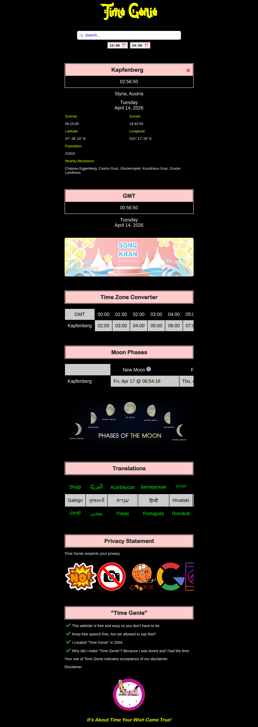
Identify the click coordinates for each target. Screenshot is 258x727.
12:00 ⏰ (118, 45)
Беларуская (153, 486)
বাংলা (181, 486)
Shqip (75, 486)
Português (153, 513)
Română (181, 513)
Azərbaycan (122, 487)
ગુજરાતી (96, 500)
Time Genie (129, 12)
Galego (75, 500)
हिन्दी (153, 500)
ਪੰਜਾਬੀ (75, 513)
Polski (123, 513)
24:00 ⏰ (140, 45)
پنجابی (96, 513)
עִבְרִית (123, 500)
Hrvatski (181, 500)
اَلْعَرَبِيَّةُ (96, 486)
